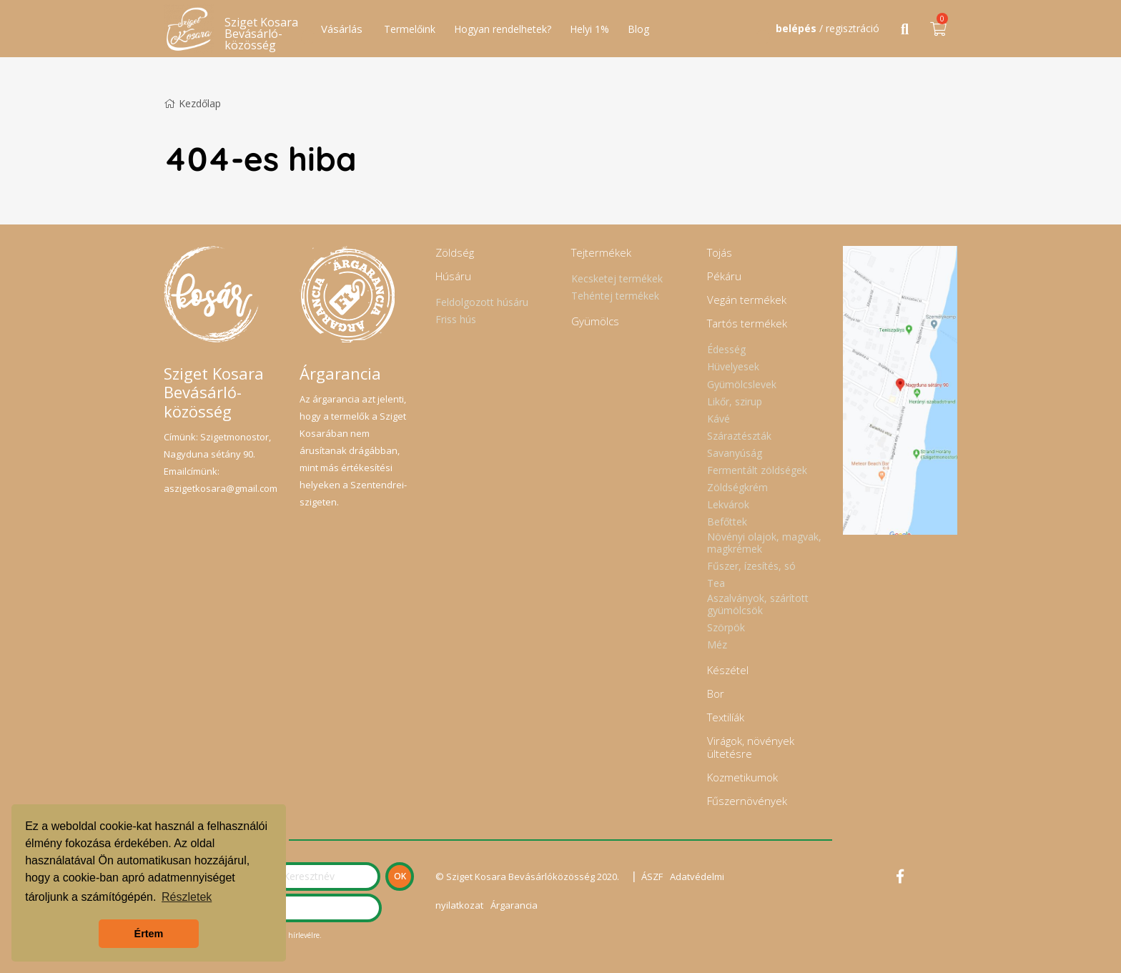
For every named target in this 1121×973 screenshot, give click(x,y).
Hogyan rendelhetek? (502, 29)
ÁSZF (652, 876)
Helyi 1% (589, 29)
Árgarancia (514, 905)
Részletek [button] (187, 897)
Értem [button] (149, 933)
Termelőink (409, 29)
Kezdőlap (192, 103)
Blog (638, 29)
